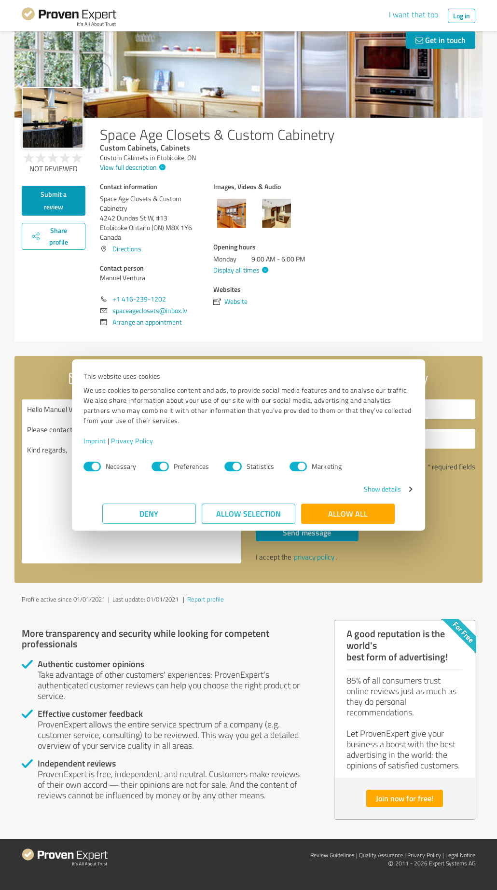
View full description (131, 167)
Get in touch (440, 39)
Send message (307, 532)
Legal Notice (460, 855)
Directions (126, 248)
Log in (461, 15)
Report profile (205, 599)
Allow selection (248, 513)
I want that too (413, 14)
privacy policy (314, 557)
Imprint (113, 440)
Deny (149, 513)
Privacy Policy (151, 440)
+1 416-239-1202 (139, 298)
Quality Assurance (381, 855)
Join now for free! (404, 798)
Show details (363, 488)
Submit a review (54, 200)
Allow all (348, 513)
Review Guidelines (332, 855)
